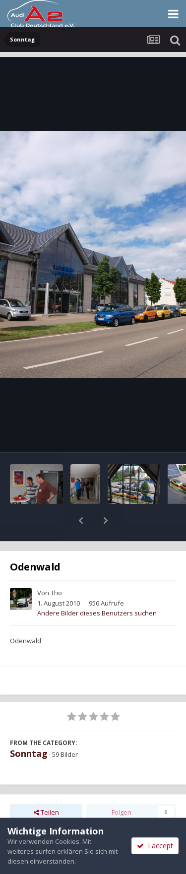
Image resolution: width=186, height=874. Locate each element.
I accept (155, 845)
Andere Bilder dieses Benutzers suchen (97, 587)
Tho (56, 567)
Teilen (46, 786)
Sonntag (29, 728)
